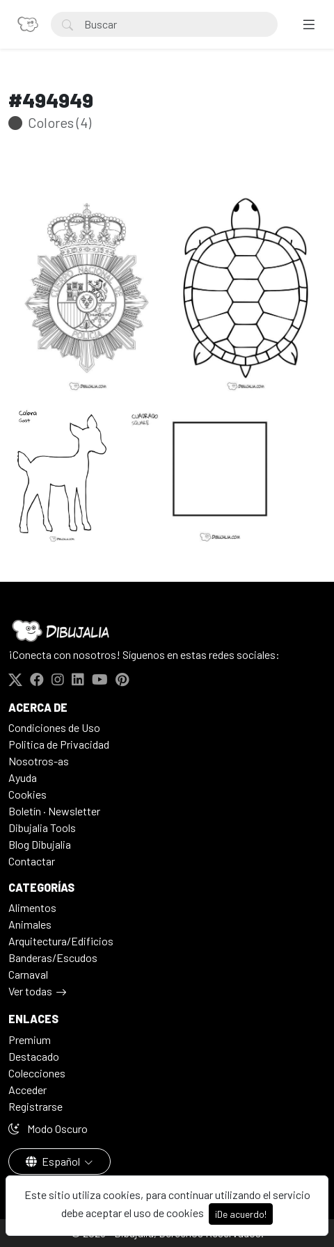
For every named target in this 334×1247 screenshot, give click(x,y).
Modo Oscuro (48, 1128)
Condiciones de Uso (54, 727)
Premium (29, 1039)
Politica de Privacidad (58, 744)
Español (54, 1161)
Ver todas (30, 990)
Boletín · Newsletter (54, 810)
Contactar (31, 860)
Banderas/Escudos (52, 957)
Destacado (33, 1056)
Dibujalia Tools (42, 827)
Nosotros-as (38, 760)
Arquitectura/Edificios (60, 940)
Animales (29, 924)
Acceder (27, 1089)
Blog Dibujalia (39, 844)
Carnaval (28, 974)
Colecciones (36, 1072)
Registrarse (35, 1106)
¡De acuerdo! (241, 1214)
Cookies (27, 794)
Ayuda (22, 777)
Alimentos (32, 907)
